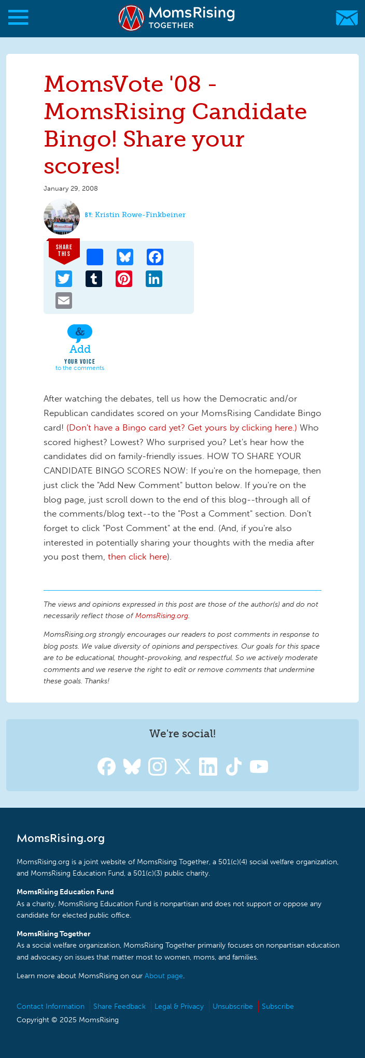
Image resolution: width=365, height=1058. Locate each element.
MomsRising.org (177, 18)
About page (164, 975)
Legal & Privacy (179, 1006)
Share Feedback (119, 1006)
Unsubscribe (233, 1006)
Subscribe (278, 1006)
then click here (137, 556)
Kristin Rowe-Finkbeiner (140, 214)
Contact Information (51, 1006)
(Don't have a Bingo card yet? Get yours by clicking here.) (181, 427)
